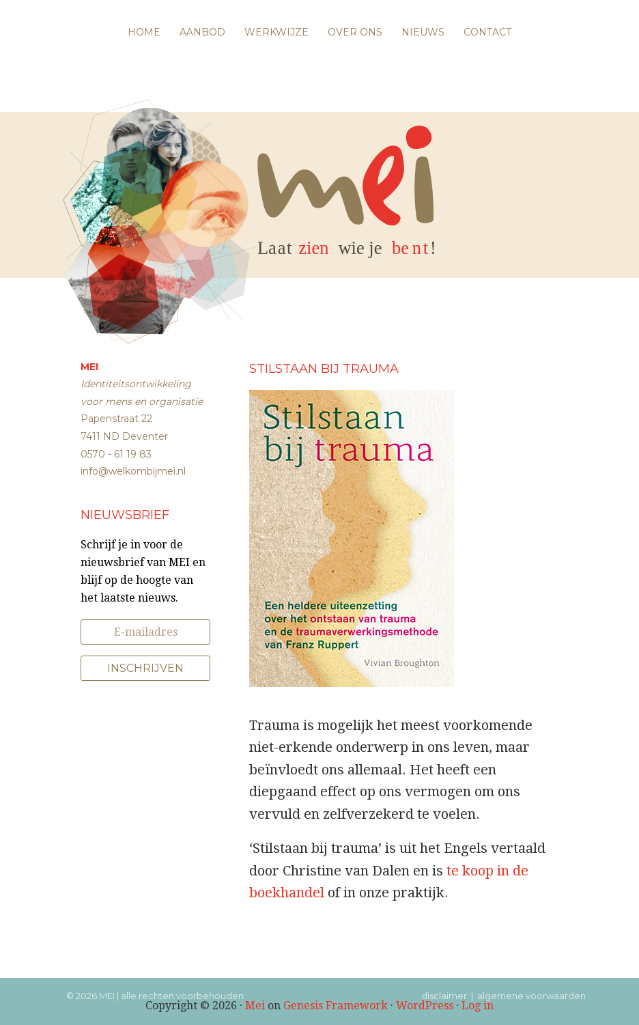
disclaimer (444, 995)
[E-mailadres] (145, 632)
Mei (255, 1005)
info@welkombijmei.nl (133, 471)
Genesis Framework (335, 1005)
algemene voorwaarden (531, 995)
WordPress (424, 1005)
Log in (478, 1005)
